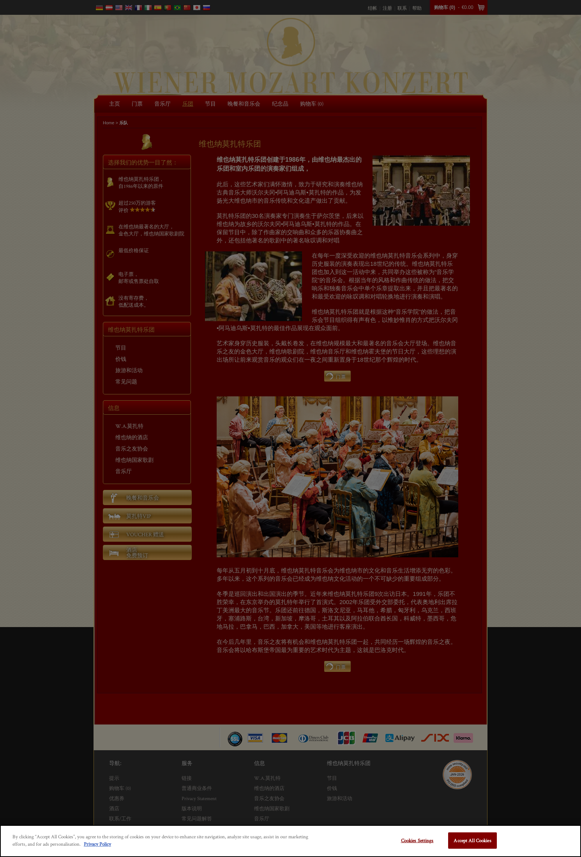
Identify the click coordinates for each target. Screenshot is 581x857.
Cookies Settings (417, 840)
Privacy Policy (97, 844)
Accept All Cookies (472, 840)
